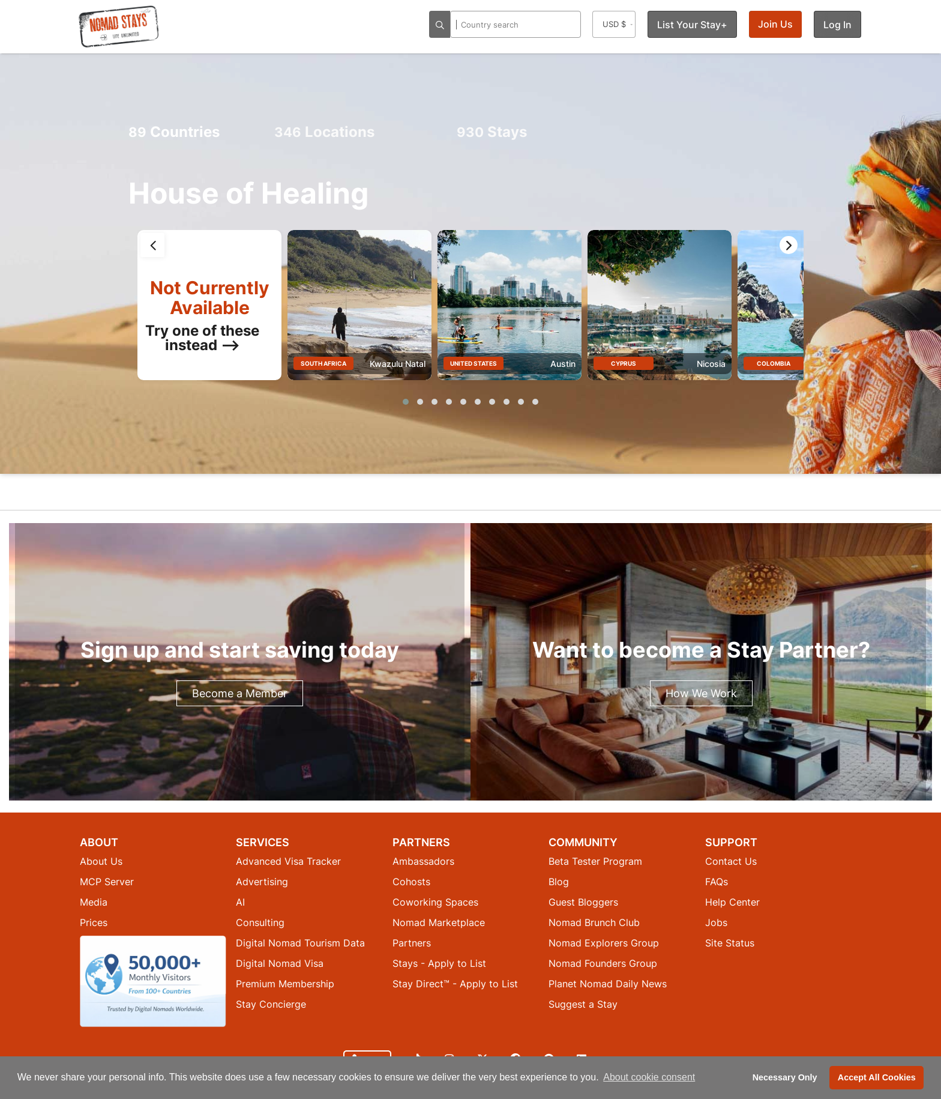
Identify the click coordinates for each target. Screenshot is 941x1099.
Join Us (775, 24)
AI (240, 902)
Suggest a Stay (583, 1004)
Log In (837, 25)
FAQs (716, 882)
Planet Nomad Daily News (608, 984)
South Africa (323, 363)
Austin (563, 364)
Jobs (716, 922)
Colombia (773, 363)
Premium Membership (285, 984)
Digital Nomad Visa (279, 963)
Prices (93, 922)
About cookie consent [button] (649, 1077)
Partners (411, 943)
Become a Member (239, 693)
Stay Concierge (271, 1004)
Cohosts (411, 882)
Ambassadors (423, 861)
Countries (174, 132)
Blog (559, 882)
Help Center (732, 902)
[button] (405, 402)
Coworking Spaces (435, 902)
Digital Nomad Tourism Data (300, 943)
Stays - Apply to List (439, 963)
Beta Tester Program (595, 861)
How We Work (701, 693)
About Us (101, 861)
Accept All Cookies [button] (877, 1077)
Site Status (729, 943)
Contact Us (731, 861)
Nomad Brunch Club (594, 922)
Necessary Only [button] (785, 1077)
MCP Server (107, 882)
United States (473, 363)
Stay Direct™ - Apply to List (455, 984)
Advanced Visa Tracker (288, 861)
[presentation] (152, 245)
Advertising (262, 882)
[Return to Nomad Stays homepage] (119, 26)
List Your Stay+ (692, 25)
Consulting (260, 922)
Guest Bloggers (583, 902)
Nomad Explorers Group (604, 943)
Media (93, 902)
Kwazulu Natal (397, 364)
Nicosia (711, 364)
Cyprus (623, 363)
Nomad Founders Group (603, 963)
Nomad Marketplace (438, 922)
